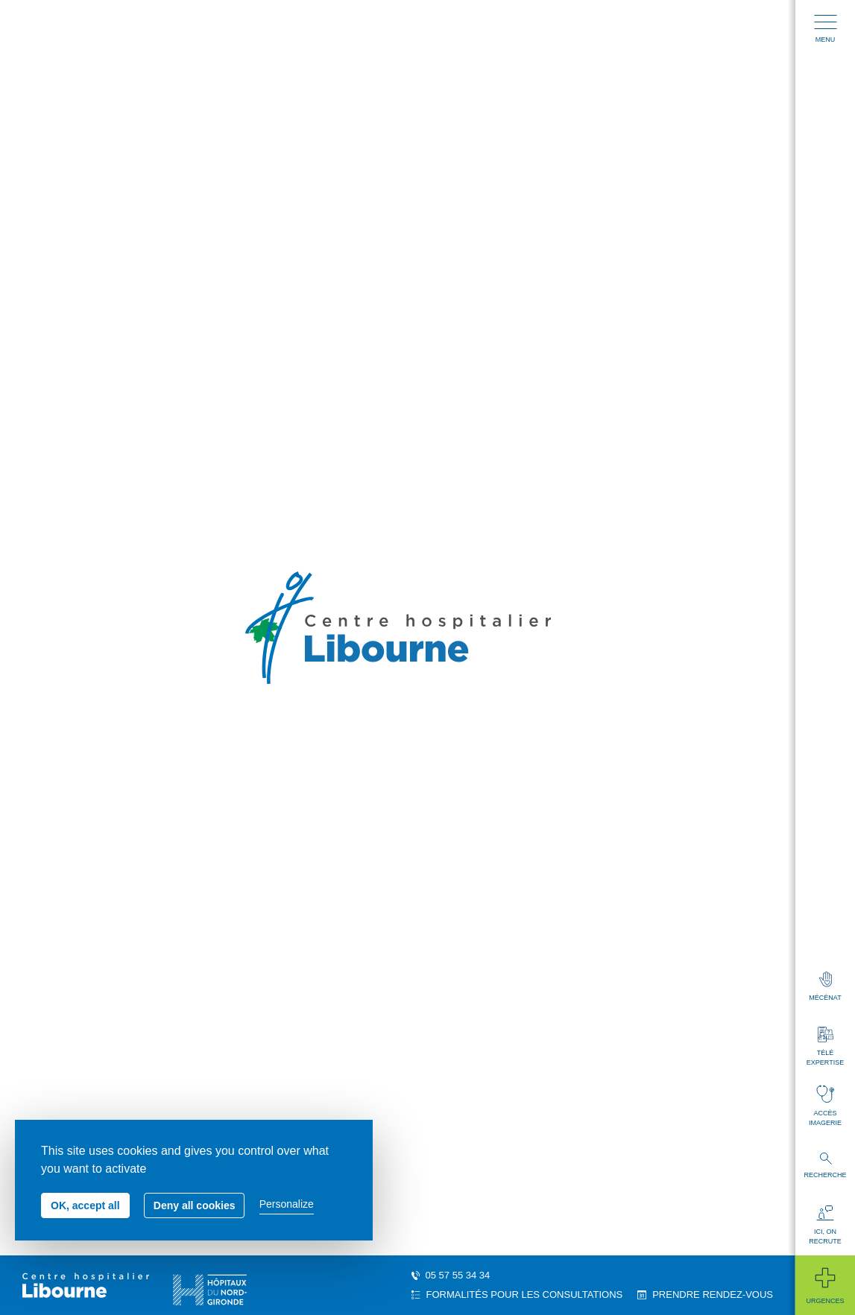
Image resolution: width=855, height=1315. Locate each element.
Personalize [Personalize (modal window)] (286, 1204)
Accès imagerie (825, 1106)
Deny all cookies (195, 1205)
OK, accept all (85, 1205)
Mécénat (825, 986)
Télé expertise (825, 1046)
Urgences (825, 1285)
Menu (825, 29)
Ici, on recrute (825, 1225)
